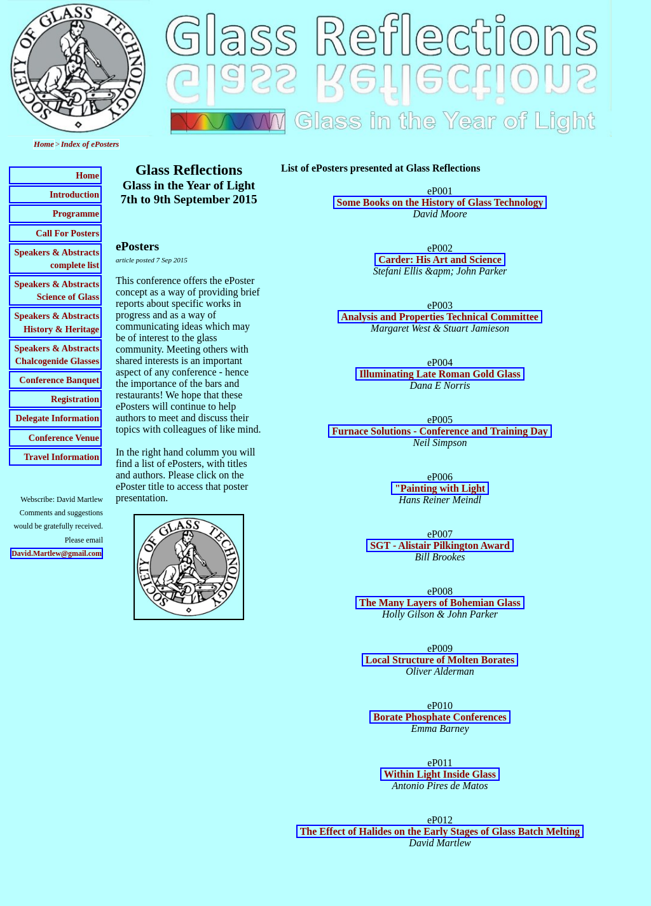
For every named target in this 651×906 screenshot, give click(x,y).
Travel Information (61, 457)
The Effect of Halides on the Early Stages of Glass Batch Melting (440, 831)
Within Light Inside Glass (439, 774)
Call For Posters (67, 233)
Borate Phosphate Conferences (440, 717)
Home (44, 144)
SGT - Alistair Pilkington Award (439, 545)
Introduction (74, 194)
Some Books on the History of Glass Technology (440, 202)
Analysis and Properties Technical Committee (440, 316)
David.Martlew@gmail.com (56, 553)
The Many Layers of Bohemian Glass (440, 602)
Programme (76, 213)
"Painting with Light (440, 488)
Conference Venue (64, 438)
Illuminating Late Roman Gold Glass (440, 373)
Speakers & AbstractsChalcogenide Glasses (56, 354)
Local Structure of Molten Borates (440, 659)
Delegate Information (57, 418)
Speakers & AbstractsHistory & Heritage (56, 322)
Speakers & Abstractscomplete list (56, 258)
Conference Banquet (59, 380)
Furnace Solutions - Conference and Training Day (440, 431)
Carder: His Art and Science (440, 259)
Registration (75, 399)
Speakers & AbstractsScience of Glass (56, 290)
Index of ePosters (90, 144)
